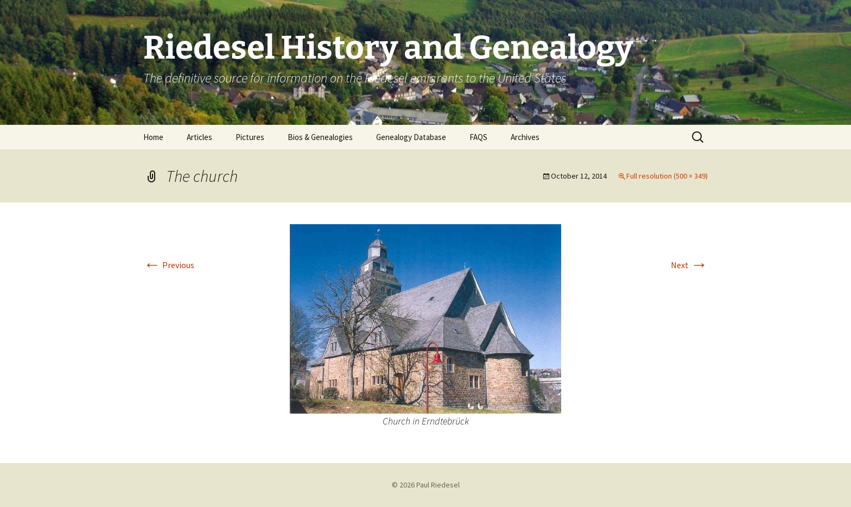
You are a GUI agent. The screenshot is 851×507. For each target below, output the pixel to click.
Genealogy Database (411, 137)
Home (153, 137)
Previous (168, 264)
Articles (199, 137)
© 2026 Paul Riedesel (426, 485)
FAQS (478, 137)
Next (689, 264)
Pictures (250, 137)
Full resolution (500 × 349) (667, 176)
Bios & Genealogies (320, 137)
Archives (525, 137)
